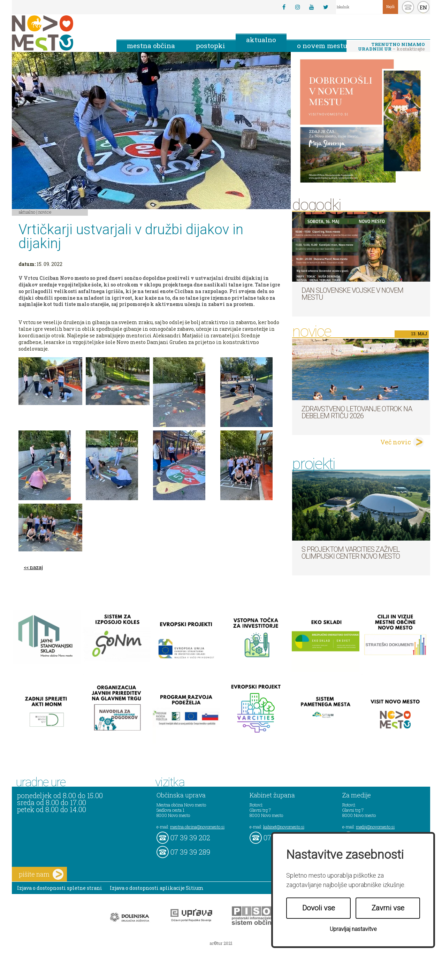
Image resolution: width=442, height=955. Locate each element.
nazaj (36, 567)
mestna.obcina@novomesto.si (197, 827)
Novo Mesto (59, 33)
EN (423, 7)
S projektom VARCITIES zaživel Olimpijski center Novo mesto (351, 552)
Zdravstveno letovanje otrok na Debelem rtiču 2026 (357, 412)
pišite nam (41, 874)
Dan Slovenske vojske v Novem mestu (352, 293)
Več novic (395, 442)
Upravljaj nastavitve (353, 929)
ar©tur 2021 (221, 943)
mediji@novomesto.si (375, 827)
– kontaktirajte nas (391, 47)
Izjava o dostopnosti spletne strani (59, 888)
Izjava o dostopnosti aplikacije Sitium (157, 888)
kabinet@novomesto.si (283, 827)
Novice (45, 212)
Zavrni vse (388, 908)
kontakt (408, 7)
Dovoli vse (318, 908)
